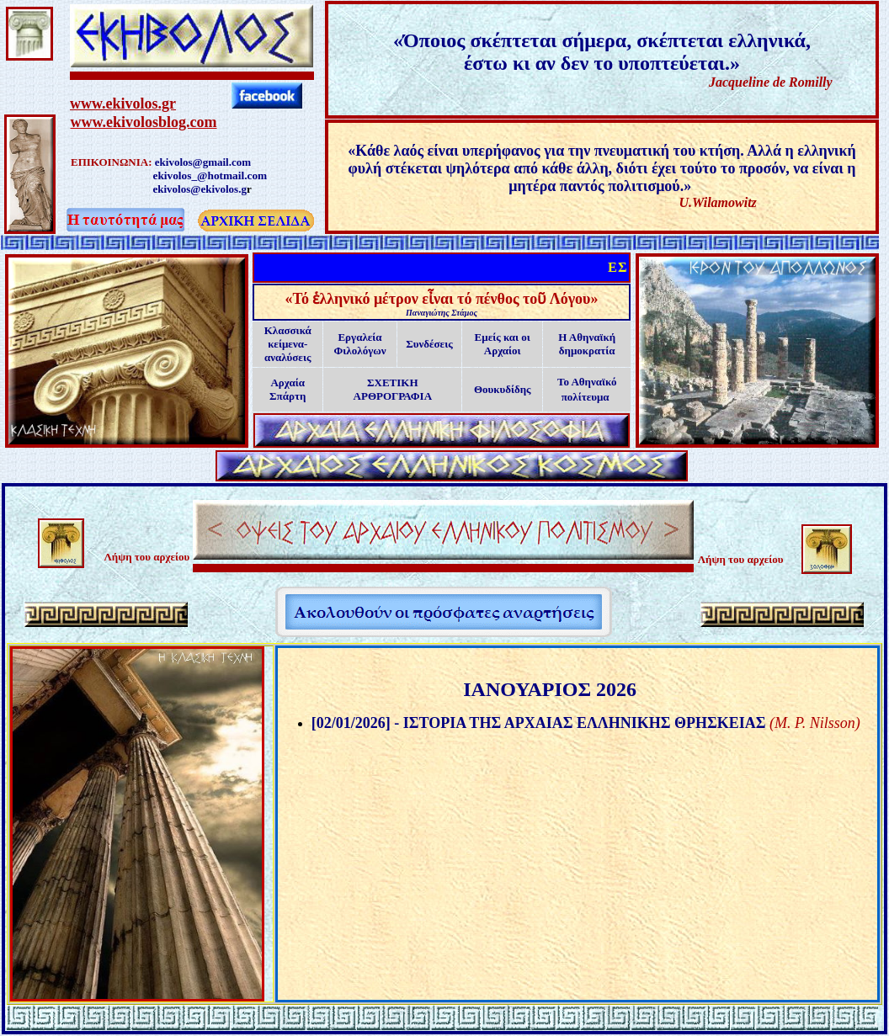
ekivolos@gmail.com (203, 162)
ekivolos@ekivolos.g (200, 189)
